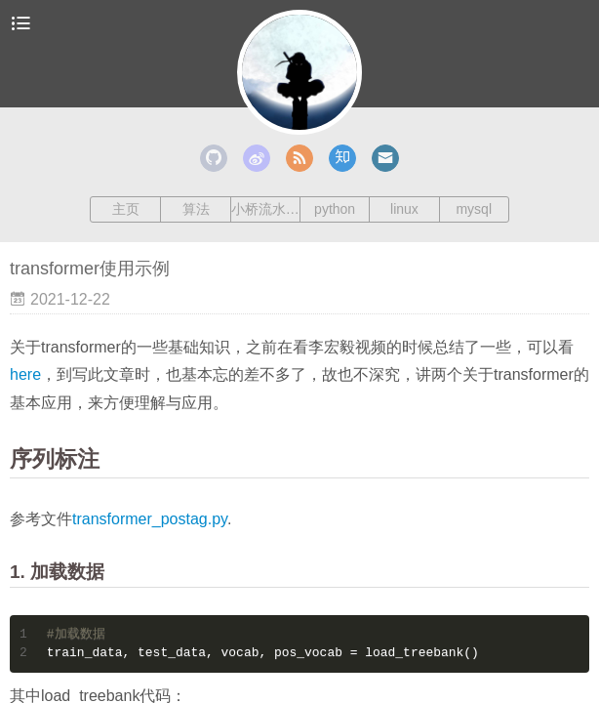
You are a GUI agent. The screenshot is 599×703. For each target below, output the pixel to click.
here (25, 374)
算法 (196, 209)
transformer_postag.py (149, 519)
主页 (126, 209)
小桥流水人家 (265, 209)
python (334, 209)
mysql (474, 209)
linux (404, 209)
